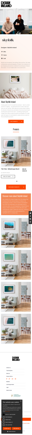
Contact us (8, 367)
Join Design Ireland (10, 384)
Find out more (7, 176)
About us (8, 373)
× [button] (20, 401)
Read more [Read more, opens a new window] (7, 411)
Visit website (14, 121)
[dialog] (11, 417)
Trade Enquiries (9, 370)
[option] (16, 156)
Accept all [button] (7, 428)
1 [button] (15, 181)
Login (7, 387)
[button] (3, 151)
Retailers (8, 381)
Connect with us (9, 376)
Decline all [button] (16, 428)
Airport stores (9, 390)
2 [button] (16, 181)
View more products (13, 187)
